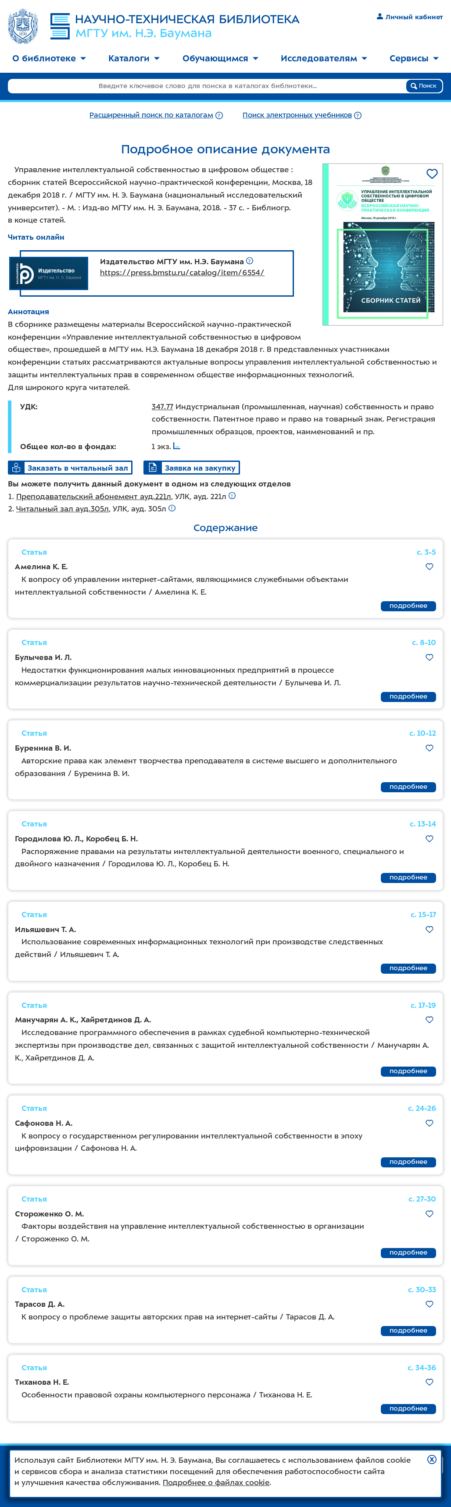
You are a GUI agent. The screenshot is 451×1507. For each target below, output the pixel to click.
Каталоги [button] (134, 58)
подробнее (408, 605)
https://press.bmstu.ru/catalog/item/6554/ (182, 273)
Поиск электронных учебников (297, 115)
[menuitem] (49, 59)
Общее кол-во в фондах (67, 446)
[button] (432, 1459)
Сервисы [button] (414, 58)
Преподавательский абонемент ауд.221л (93, 496)
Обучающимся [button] (220, 58)
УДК (28, 407)
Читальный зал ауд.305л (62, 509)
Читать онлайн (36, 237)
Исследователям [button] (324, 58)
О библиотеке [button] (49, 58)
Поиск (424, 85)
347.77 (162, 407)
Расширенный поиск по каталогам (151, 115)
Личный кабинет (410, 17)
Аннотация (28, 312)
